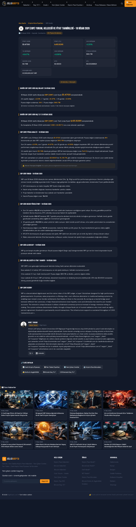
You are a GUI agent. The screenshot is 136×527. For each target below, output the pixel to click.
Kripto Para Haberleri (61, 462)
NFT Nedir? (86, 473)
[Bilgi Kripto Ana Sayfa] (10, 3)
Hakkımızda (114, 462)
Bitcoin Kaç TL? (59, 485)
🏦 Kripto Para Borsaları (92, 367)
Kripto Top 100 (59, 481)
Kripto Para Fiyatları (75, 5)
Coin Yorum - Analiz (61, 473)
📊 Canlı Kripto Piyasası (31, 367)
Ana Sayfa (22, 23)
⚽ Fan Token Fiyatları (52, 367)
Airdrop (89, 5)
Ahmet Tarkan (32, 322)
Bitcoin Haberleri (60, 466)
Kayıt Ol (45, 481)
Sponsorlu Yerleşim (68, 82)
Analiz (45, 5)
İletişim (112, 470)
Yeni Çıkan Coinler (58, 5)
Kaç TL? (36, 5)
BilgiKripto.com (13, 495)
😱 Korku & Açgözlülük (31, 372)
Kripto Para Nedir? (88, 462)
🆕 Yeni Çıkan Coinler (71, 367)
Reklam (112, 481)
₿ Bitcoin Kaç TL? (49, 372)
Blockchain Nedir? (88, 466)
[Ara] (122, 4)
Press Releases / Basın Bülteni (106, 5)
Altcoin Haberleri (60, 470)
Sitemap (113, 485)
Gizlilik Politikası (115, 473)
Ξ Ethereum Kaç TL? (67, 372)
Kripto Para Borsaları (89, 477)
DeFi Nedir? (86, 470)
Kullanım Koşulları (116, 477)
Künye (112, 466)
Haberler (26, 5)
